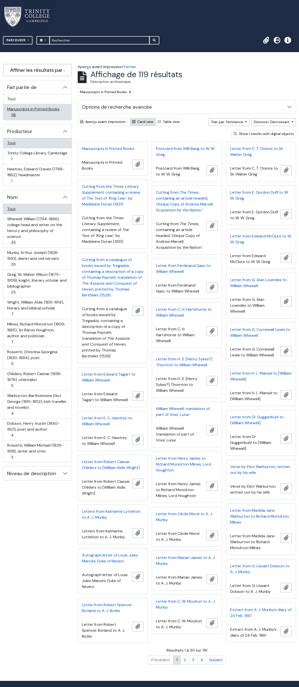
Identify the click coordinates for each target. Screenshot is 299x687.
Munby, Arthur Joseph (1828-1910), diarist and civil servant (33, 258)
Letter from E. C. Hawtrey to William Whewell (107, 420)
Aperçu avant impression (103, 121)
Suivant (216, 659)
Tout (11, 99)
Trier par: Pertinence (227, 122)
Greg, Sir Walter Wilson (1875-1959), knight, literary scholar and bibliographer (37, 283)
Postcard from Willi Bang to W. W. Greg (185, 151)
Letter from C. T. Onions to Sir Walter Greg (256, 151)
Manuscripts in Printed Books (33, 112)
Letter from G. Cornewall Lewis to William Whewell (260, 332)
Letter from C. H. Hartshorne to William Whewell (184, 312)
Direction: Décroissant (272, 122)
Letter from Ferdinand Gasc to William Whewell (183, 268)
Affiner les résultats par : (37, 70)
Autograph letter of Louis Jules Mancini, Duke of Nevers (110, 558)
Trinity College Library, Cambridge (37, 156)
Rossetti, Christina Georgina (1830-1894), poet (32, 358)
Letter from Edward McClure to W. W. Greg (261, 239)
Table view (169, 121)
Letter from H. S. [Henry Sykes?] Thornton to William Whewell (184, 361)
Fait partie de (22, 87)
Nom (12, 197)
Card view (142, 121)
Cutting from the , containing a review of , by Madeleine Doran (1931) (111, 195)
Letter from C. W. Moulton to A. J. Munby (185, 604)
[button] (266, 40)
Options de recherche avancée (117, 107)
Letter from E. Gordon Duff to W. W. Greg (259, 195)
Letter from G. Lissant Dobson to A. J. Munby (260, 568)
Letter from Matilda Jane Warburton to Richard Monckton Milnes (259, 516)
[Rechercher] (99, 40)
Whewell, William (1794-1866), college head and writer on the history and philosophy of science (34, 231)
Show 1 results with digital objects (264, 134)
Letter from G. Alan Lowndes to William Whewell (258, 282)
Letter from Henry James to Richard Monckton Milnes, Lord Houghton (183, 464)
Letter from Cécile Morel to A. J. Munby (184, 516)
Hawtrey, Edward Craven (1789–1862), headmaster (36, 175)
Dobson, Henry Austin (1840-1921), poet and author (33, 429)
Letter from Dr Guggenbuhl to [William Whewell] (257, 419)
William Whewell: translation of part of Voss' (183, 411)
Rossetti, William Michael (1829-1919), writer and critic (35, 451)
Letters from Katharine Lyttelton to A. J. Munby (111, 514)
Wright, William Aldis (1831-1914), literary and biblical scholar (35, 308)
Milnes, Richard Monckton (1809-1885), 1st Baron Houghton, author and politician (36, 333)
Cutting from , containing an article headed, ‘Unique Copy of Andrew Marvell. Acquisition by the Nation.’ (184, 201)
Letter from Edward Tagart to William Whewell (108, 377)
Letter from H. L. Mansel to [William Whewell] (261, 376)
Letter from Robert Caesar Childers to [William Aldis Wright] (111, 464)
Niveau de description (31, 473)
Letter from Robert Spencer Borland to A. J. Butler (107, 607)
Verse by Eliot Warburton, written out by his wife (260, 469)
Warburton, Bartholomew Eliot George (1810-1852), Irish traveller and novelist (37, 404)
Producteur (19, 131)
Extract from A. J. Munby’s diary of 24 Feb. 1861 (260, 612)
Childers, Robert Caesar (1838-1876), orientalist (34, 380)
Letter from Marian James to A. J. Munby (185, 560)
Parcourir (16, 40)
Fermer (130, 66)
